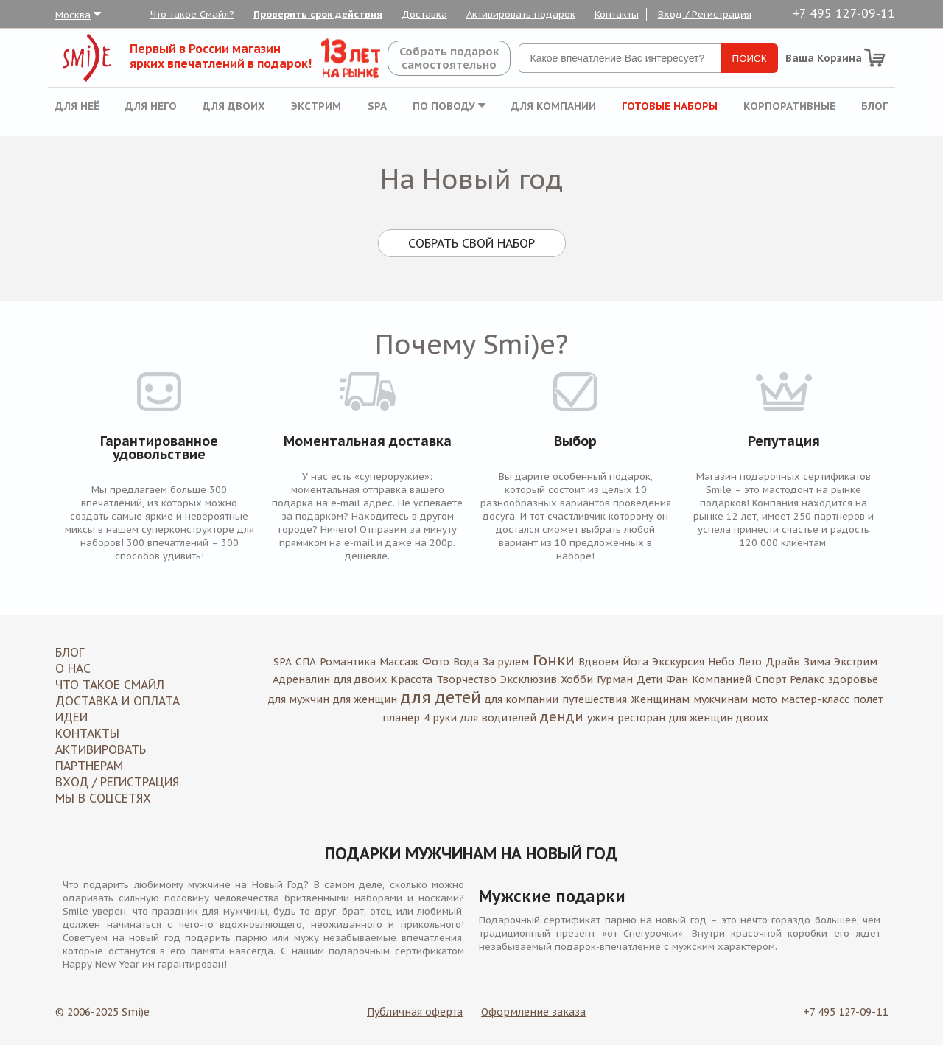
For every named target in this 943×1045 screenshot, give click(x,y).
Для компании (553, 106)
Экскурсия (678, 661)
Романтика (348, 661)
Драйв (782, 661)
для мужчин (298, 699)
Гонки (554, 660)
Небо (721, 661)
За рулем (506, 661)
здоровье (853, 679)
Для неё (77, 106)
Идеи (71, 717)
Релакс (807, 679)
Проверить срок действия (317, 14)
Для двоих (234, 106)
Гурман (615, 679)
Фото (435, 661)
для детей (441, 697)
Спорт (770, 679)
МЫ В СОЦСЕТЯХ (103, 798)
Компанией (721, 679)
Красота (411, 679)
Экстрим (316, 106)
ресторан (641, 717)
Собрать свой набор (471, 243)
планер (401, 717)
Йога (635, 661)
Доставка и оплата (117, 700)
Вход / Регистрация (704, 14)
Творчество (466, 679)
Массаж (398, 661)
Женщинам (660, 699)
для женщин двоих (718, 717)
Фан (677, 679)
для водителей (498, 717)
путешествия (594, 699)
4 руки (440, 717)
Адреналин (301, 679)
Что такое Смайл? (192, 14)
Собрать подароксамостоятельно (449, 57)
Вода (466, 661)
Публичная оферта (415, 1011)
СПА (305, 661)
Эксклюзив (528, 679)
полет (868, 699)
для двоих (360, 679)
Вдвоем (598, 661)
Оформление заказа (533, 1011)
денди (561, 716)
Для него (151, 106)
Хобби (577, 679)
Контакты (617, 14)
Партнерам (89, 765)
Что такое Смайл (109, 684)
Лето (750, 661)
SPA (377, 106)
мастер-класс (815, 699)
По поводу (449, 106)
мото (764, 699)
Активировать (100, 749)
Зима (817, 661)
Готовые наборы (670, 106)
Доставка (424, 14)
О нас (73, 668)
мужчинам (720, 699)
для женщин (365, 699)
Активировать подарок (520, 14)
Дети (649, 679)
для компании (521, 699)
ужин (600, 717)
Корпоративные (789, 106)
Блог (874, 106)
